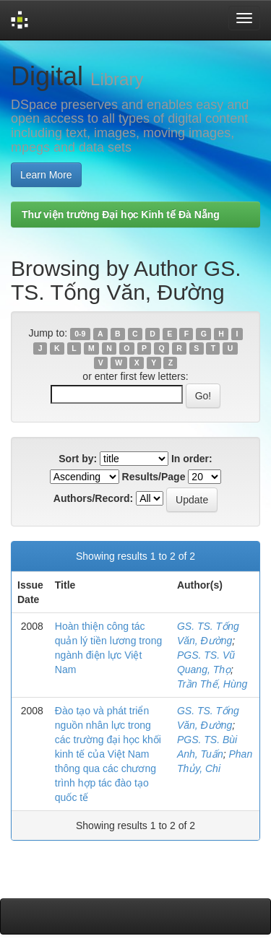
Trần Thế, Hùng (212, 684)
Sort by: (78, 458)
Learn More (46, 175)
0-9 (79, 333)
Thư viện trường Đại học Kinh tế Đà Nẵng (121, 214)
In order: (191, 458)
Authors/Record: (93, 498)
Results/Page (154, 476)
